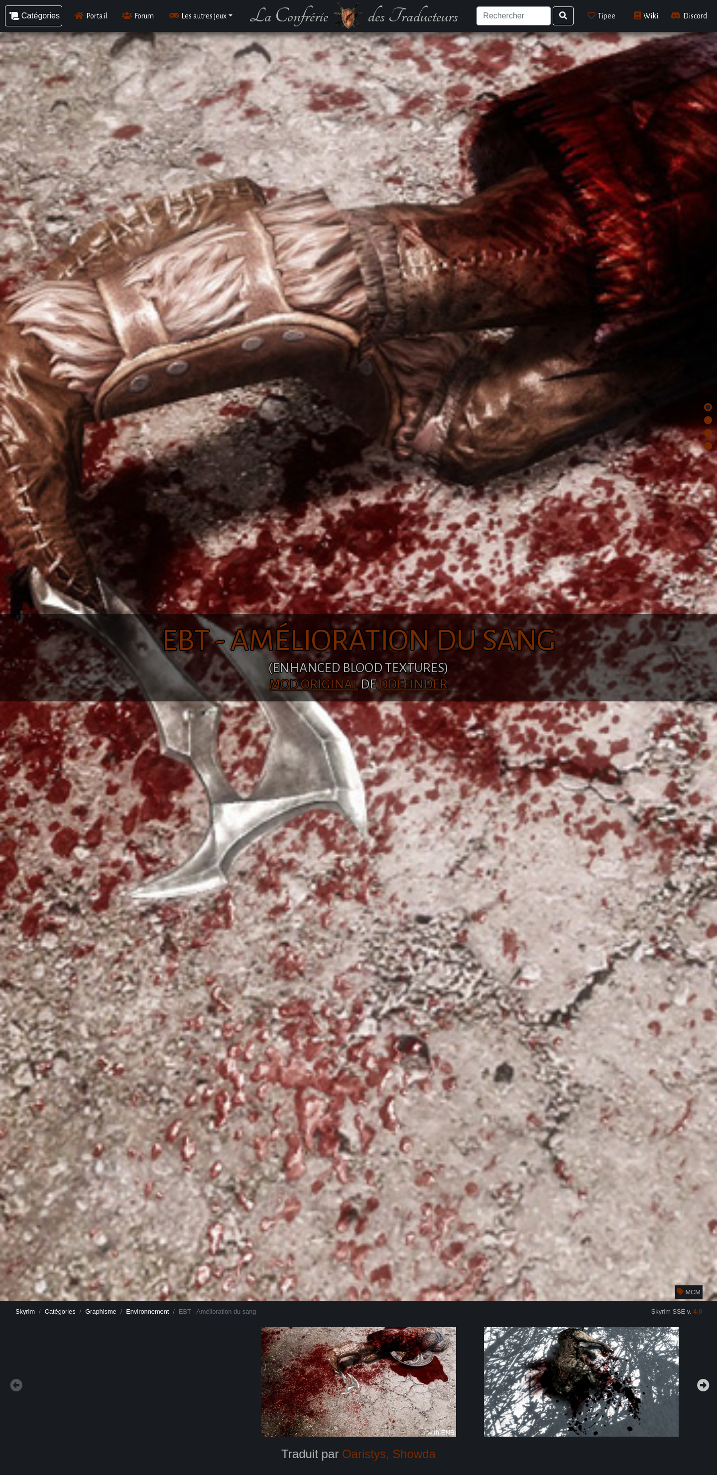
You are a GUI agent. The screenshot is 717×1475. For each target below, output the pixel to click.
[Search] (513, 15)
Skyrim (25, 1311)
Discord (689, 15)
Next (702, 1384)
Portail (91, 15)
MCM (689, 1292)
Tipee (602, 15)
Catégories (60, 1311)
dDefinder (413, 684)
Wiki (646, 15)
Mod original (313, 684)
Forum (138, 15)
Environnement (147, 1311)
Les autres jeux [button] (198, 15)
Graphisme (101, 1311)
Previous (15, 1384)
